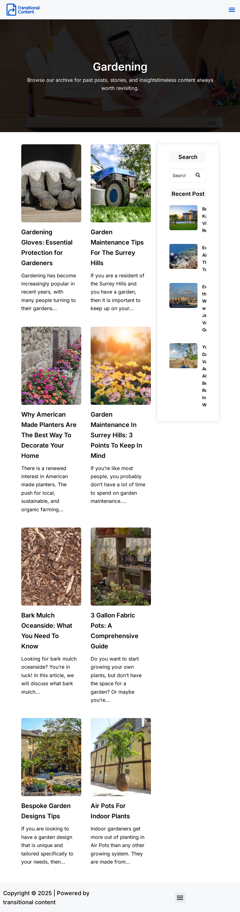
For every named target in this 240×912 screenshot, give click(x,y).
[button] (232, 10)
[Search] (179, 175)
